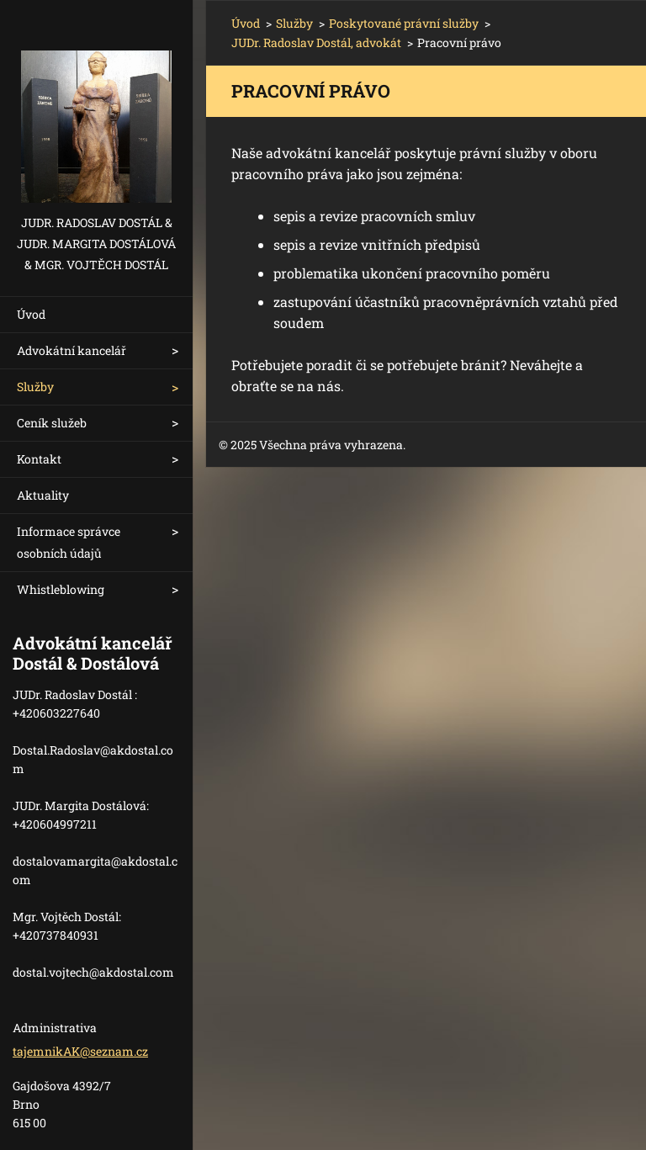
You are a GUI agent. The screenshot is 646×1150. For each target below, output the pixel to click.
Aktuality (43, 495)
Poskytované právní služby (404, 23)
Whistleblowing (60, 589)
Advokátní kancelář (71, 350)
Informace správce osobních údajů (68, 542)
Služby (35, 387)
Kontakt (39, 459)
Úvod (31, 314)
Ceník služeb (52, 423)
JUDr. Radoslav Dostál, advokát (316, 42)
